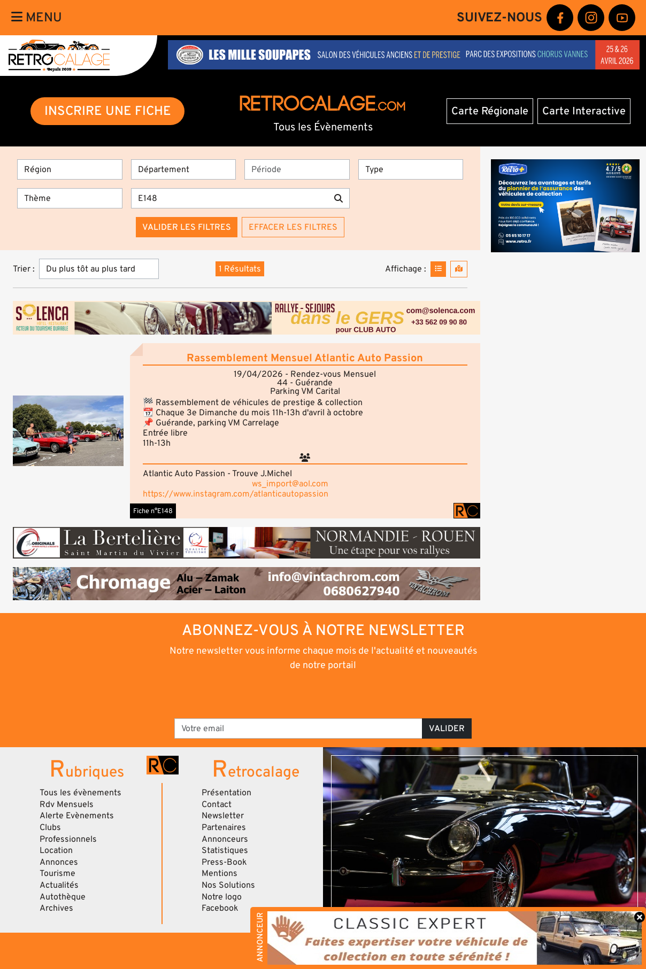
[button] (68, 431)
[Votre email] (298, 728)
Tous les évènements (80, 793)
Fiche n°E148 (153, 511)
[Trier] (99, 269)
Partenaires (224, 827)
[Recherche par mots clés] (229, 198)
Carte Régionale (489, 111)
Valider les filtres (186, 227)
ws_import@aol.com (290, 484)
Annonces (59, 862)
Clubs (50, 827)
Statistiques (225, 850)
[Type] (411, 169)
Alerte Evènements (77, 815)
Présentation (226, 793)
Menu (36, 17)
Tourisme (57, 873)
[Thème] (69, 198)
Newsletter (223, 815)
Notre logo (222, 897)
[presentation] (308, 694)
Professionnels (68, 839)
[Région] (69, 169)
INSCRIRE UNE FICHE (107, 111)
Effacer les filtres (293, 227)
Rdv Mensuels (67, 804)
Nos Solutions (228, 885)
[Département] (183, 169)
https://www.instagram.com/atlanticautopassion (235, 494)
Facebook (220, 908)
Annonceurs (225, 839)
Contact (217, 804)
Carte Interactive (584, 111)
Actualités (59, 885)
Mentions (219, 873)
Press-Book (224, 862)
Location (56, 850)
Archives (56, 908)
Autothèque (63, 897)
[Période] (297, 169)
